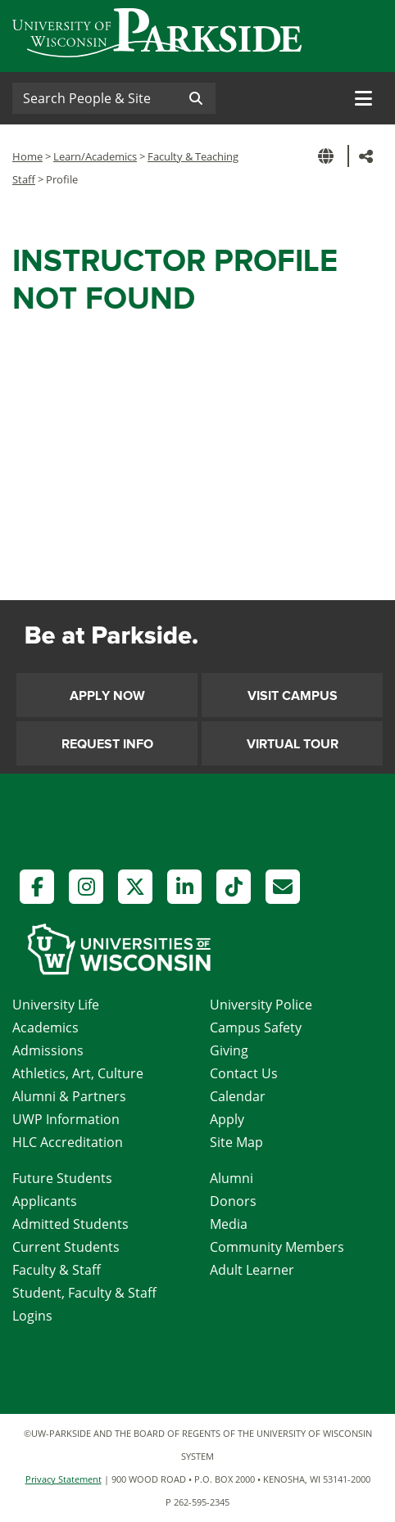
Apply (227, 1119)
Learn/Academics (95, 156)
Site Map (236, 1142)
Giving (229, 1050)
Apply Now (107, 696)
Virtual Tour (292, 744)
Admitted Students (70, 1224)
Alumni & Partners (69, 1096)
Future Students (62, 1178)
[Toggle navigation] (363, 98)
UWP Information (66, 1119)
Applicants (44, 1201)
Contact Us (244, 1073)
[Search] (94, 98)
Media (228, 1224)
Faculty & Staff (56, 1270)
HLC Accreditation (67, 1142)
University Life (55, 1005)
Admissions (48, 1050)
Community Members (277, 1247)
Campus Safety (256, 1027)
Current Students (66, 1247)
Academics (45, 1027)
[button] (328, 156)
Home (27, 156)
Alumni (231, 1178)
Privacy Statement (63, 1479)
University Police (261, 1005)
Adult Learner (252, 1270)
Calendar (238, 1096)
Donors (233, 1201)
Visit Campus (292, 696)
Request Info (107, 744)
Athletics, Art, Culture (77, 1073)
